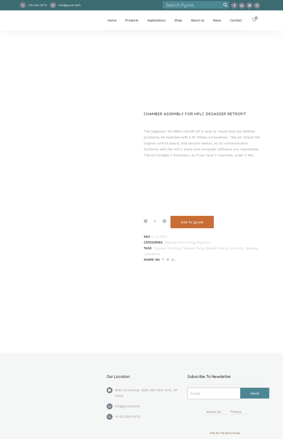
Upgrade (251, 248)
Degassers (203, 242)
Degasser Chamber (167, 248)
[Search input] (193, 5)
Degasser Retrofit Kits (179, 242)
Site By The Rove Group (225, 433)
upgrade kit (152, 254)
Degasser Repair (216, 248)
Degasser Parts (193, 248)
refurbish (236, 248)
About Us (214, 412)
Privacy (235, 412)
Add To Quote (192, 222)
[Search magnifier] (225, 5)
